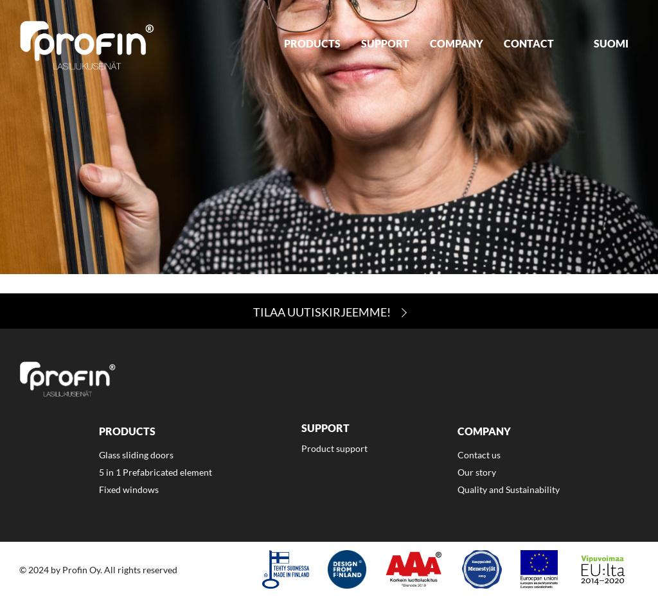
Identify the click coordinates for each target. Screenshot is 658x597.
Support (385, 43)
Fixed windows (129, 489)
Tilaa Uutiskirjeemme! (322, 312)
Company (456, 43)
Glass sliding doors (136, 454)
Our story (477, 472)
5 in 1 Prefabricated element (155, 472)
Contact (529, 43)
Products (312, 43)
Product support (334, 448)
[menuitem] (312, 45)
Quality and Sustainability (509, 489)
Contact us (479, 454)
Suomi (611, 43)
